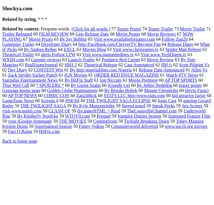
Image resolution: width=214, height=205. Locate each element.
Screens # (50, 100)
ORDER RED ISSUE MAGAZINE (126, 75)
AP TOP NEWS (22, 95)
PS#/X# (72, 100)
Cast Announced (139, 64)
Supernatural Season (53, 126)
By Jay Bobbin (73, 39)
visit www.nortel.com (22, 110)
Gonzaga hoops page (21, 90)
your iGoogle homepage (30, 121)
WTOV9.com (77, 116)
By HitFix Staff (79, 80)
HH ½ (166, 64)
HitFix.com (49, 131)
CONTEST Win (48, 69)
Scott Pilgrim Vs (194, 64)
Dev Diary (17, 69)
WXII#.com (13, 59)
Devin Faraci (197, 90)
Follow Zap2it (175, 39)
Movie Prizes (41, 39)
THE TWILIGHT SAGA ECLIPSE (118, 100)
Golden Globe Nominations (72, 90)
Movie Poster (128, 34)
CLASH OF (59, 110)
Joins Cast (167, 100)
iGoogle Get (119, 85)
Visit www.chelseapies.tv (136, 49)
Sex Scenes (192, 105)
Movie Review (160, 59)
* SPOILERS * (50, 85)
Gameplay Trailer (18, 44)
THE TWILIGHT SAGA (43, 105)
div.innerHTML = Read (98, 110)
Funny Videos (91, 126)
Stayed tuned (133, 105)
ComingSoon (105, 121)
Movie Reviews (161, 34)
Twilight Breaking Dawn (146, 121)
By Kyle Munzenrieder (94, 105)
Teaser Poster (129, 28)
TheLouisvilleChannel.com (152, 110)
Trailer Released (17, 34)
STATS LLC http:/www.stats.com (134, 95)
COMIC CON (56, 95)
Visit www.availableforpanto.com (124, 39)
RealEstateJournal (41, 64)
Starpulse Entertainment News (30, 80)
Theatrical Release (100, 64)
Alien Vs (199, 69)
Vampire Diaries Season (139, 116)
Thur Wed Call (15, 85)
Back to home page (19, 141)
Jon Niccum (111, 80)
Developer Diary (56, 44)
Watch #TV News (182, 75)
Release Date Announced (162, 69)
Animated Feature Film (189, 116)
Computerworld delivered (134, 126)
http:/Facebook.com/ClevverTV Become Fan (119, 44)
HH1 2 (71, 64)
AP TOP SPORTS (180, 80)
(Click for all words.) (91, 28)
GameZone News (18, 100)
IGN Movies (75, 75)
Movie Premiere (143, 80)
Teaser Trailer (160, 28)
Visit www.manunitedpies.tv (108, 54)
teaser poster (190, 85)
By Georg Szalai (86, 85)
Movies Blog (94, 49)
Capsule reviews (46, 59)
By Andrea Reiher (40, 49)
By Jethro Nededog (154, 85)
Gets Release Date (92, 34)
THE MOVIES (72, 121)
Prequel (104, 116)
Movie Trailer (192, 28)
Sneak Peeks (163, 105)
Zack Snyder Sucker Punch (33, 75)
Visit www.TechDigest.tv (163, 54)
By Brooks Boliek (120, 90)
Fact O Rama (20, 131)
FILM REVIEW (54, 34)
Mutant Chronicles (161, 90)
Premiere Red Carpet (121, 59)
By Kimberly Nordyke (37, 116)
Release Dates (180, 44)
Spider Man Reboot (183, 49)
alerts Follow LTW (58, 54)
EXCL (70, 49)
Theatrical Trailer (18, 54)
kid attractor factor (189, 95)
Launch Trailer (81, 59)
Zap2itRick (86, 95)
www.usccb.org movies (186, 126)
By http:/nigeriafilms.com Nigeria (101, 69)
